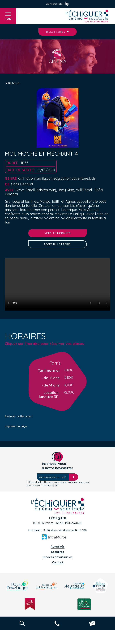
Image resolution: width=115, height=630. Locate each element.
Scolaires (57, 552)
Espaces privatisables (57, 557)
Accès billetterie (57, 244)
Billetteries (57, 31)
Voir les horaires (57, 233)
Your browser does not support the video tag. (57, 284)
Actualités (57, 546)
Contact (57, 562)
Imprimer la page (16, 426)
